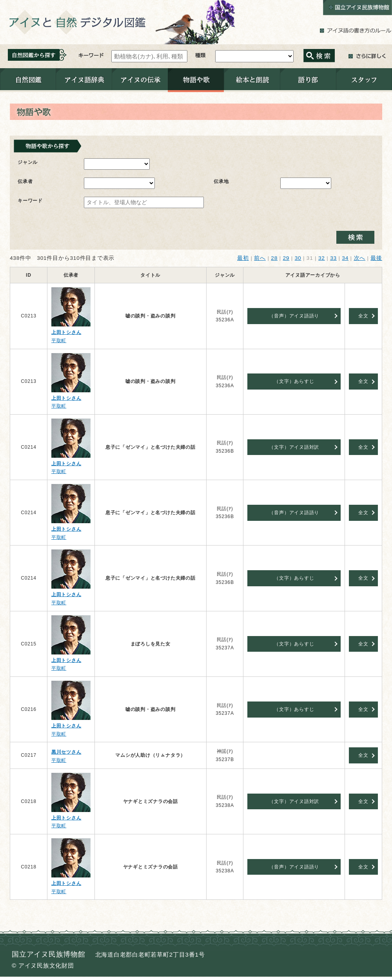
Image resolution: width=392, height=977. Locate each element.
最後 (376, 258)
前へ (260, 258)
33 (333, 258)
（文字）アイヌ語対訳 (294, 447)
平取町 (58, 340)
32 (321, 258)
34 (345, 258)
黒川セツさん (66, 752)
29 (286, 258)
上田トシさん (66, 332)
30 (298, 258)
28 (274, 258)
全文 (363, 316)
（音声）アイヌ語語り (294, 316)
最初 (243, 258)
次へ (360, 258)
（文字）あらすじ (294, 381)
